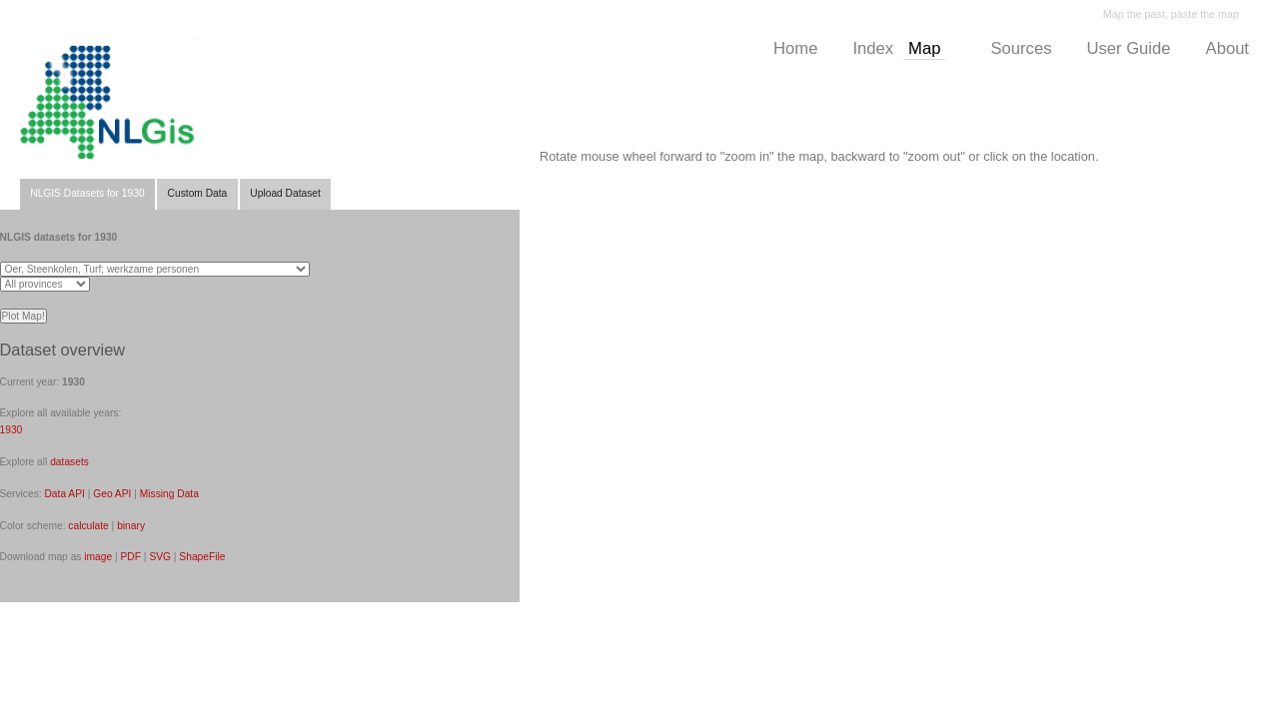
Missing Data (169, 493)
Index (872, 48)
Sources (1020, 48)
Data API (64, 493)
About (1227, 48)
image (98, 556)
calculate (88, 525)
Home (795, 48)
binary (131, 525)
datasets (69, 461)
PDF (131, 556)
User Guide (1128, 48)
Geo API (112, 493)
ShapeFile (202, 556)
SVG (160, 556)
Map (924, 48)
